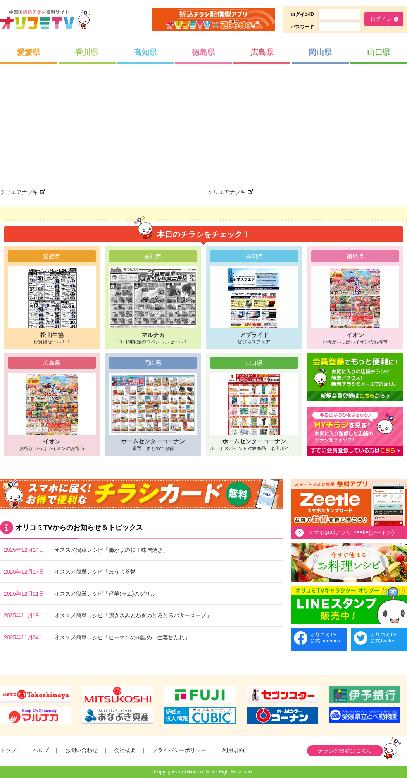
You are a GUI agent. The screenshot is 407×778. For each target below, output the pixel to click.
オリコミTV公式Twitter (383, 637)
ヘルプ (41, 750)
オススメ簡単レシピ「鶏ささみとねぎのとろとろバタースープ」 (133, 615)
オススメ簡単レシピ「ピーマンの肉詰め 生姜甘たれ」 (122, 637)
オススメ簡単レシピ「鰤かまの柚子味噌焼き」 (111, 550)
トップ (8, 750)
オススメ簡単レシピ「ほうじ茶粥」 (97, 571)
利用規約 (233, 750)
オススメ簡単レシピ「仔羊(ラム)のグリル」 (107, 594)
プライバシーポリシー (179, 750)
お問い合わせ (81, 750)
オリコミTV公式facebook (325, 637)
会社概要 (125, 750)
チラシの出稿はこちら (345, 750)
